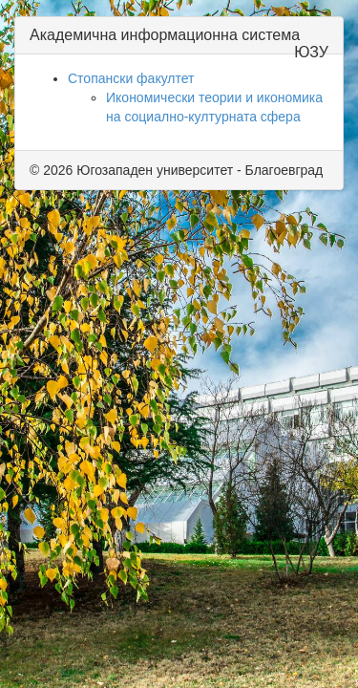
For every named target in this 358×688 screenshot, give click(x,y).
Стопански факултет (131, 78)
